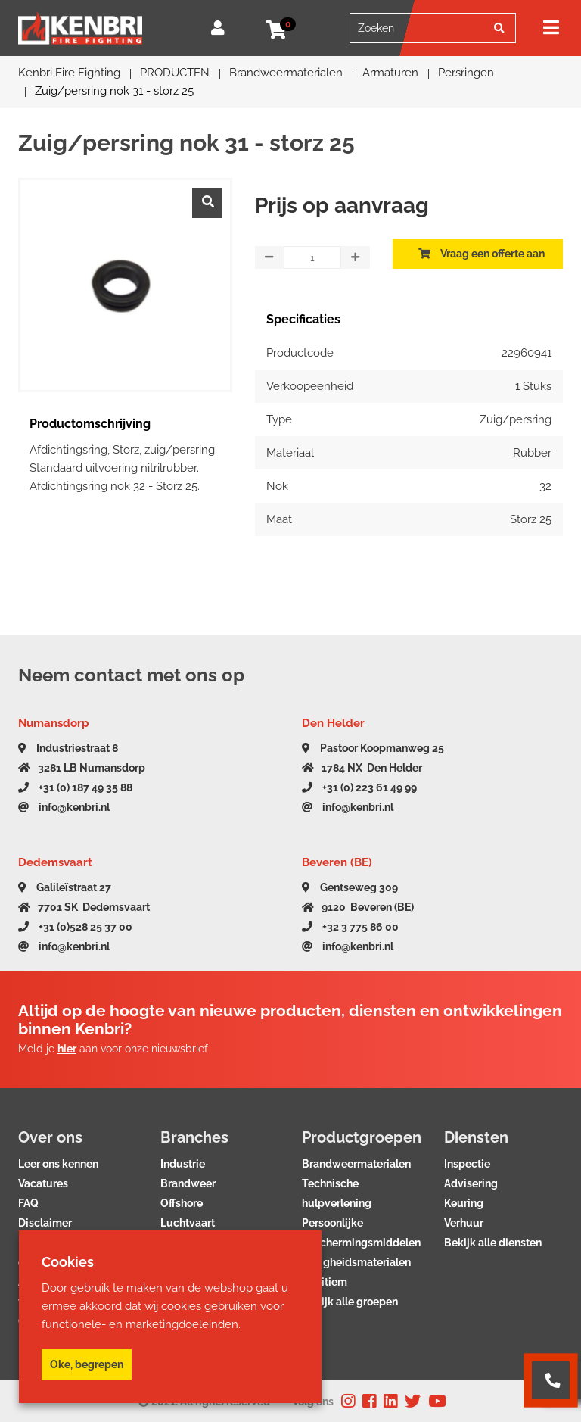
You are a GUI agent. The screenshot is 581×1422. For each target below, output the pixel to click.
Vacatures (43, 1183)
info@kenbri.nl (64, 807)
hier (66, 1049)
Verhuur (463, 1223)
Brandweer (188, 1183)
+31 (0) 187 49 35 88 (75, 787)
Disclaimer (45, 1223)
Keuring (463, 1203)
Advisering (471, 1183)
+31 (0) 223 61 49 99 (359, 787)
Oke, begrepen (86, 1364)
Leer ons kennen (58, 1164)
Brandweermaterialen (356, 1164)
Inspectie (467, 1164)
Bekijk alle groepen (350, 1302)
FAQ (28, 1203)
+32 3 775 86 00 (350, 927)
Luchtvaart (187, 1223)
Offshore (181, 1203)
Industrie (182, 1164)
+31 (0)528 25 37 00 (75, 927)
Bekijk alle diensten (493, 1242)
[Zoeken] (499, 28)
